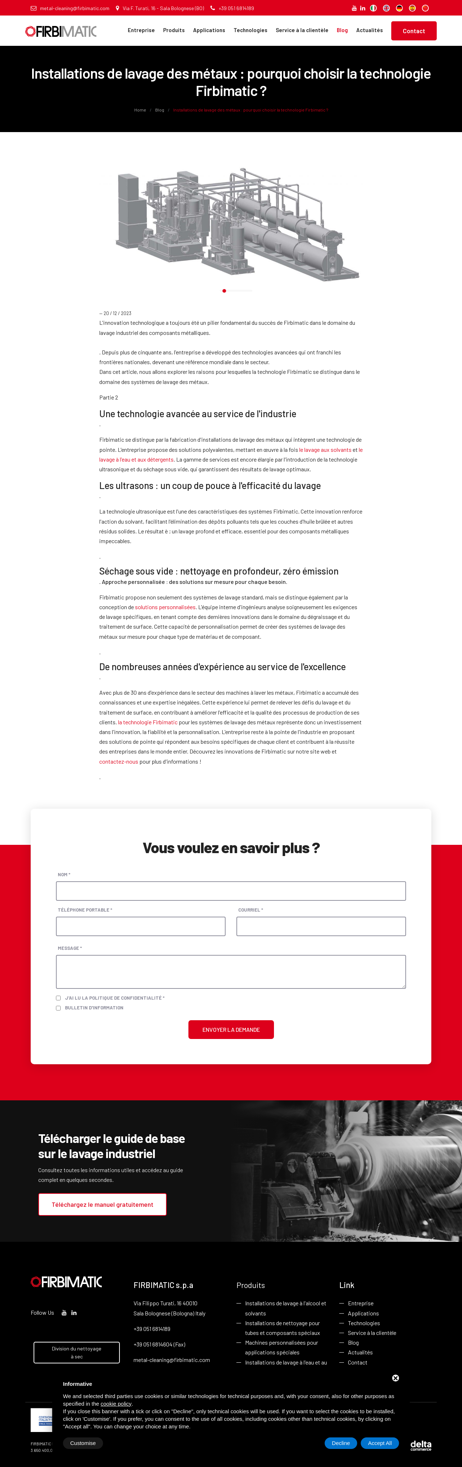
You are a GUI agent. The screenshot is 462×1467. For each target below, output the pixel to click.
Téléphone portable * (85, 910)
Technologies (250, 30)
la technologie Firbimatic (148, 722)
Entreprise (141, 30)
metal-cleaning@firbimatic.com (70, 8)
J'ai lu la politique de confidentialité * (115, 998)
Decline (341, 1443)
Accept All (380, 1443)
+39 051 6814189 (232, 8)
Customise (83, 1443)
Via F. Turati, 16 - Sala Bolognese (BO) (160, 8)
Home (140, 109)
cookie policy (116, 1404)
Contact (414, 30)
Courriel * (250, 910)
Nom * (64, 874)
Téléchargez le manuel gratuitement (102, 1204)
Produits (174, 30)
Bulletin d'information (94, 1007)
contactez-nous (118, 761)
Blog (342, 30)
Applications (209, 30)
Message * (70, 948)
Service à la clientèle (302, 30)
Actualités (369, 30)
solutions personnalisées (165, 606)
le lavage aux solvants (325, 449)
